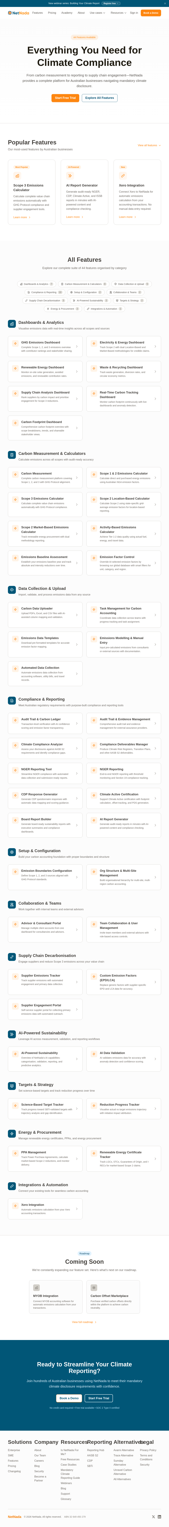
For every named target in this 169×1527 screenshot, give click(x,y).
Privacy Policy (148, 1450)
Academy (66, 12)
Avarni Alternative (124, 1450)
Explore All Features (99, 98)
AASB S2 (92, 1455)
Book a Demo (151, 13)
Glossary (66, 1499)
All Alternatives (122, 1479)
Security (39, 1471)
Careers (39, 1460)
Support (65, 1493)
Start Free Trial (65, 98)
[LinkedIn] (159, 1516)
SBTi (90, 1466)
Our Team (40, 1455)
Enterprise (14, 1450)
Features (37, 12)
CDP (90, 1460)
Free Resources (70, 1459)
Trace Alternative (123, 1455)
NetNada (14, 1517)
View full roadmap (84, 1322)
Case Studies (68, 1464)
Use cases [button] (97, 12)
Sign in (134, 12)
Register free (111, 3)
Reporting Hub (95, 1450)
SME (11, 1455)
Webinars (66, 1483)
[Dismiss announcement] (165, 3)
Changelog (14, 1471)
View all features (149, 145)
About (81, 12)
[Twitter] (153, 1516)
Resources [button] (119, 12)
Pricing (52, 12)
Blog (37, 1466)
